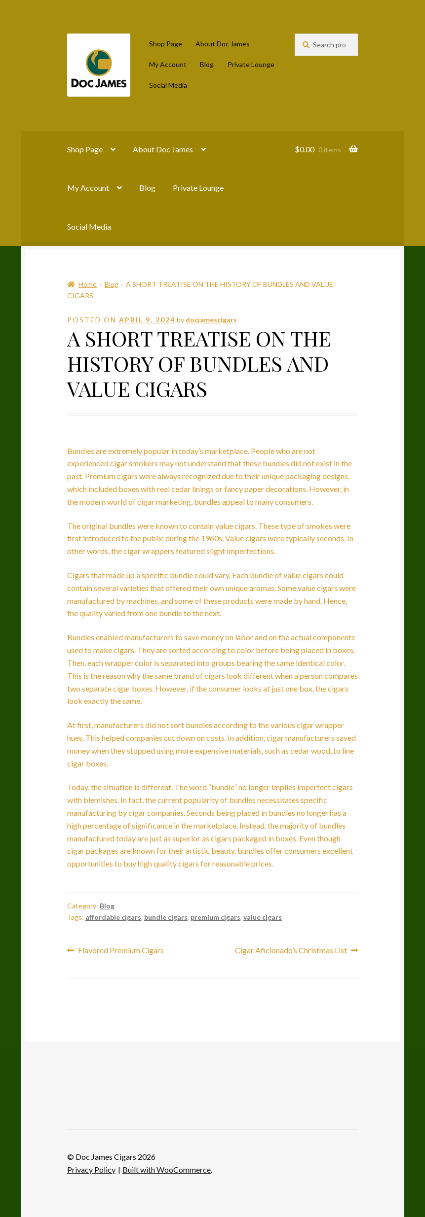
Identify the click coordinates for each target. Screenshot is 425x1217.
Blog (207, 64)
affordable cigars (113, 917)
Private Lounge (251, 64)
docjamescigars (211, 319)
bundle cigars (166, 917)
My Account (168, 64)
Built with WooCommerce (166, 1169)
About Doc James (222, 43)
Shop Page (165, 43)
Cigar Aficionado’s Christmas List (291, 950)
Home (87, 284)
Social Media (168, 85)
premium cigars (215, 917)
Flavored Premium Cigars (120, 950)
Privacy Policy (91, 1169)
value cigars (262, 917)
